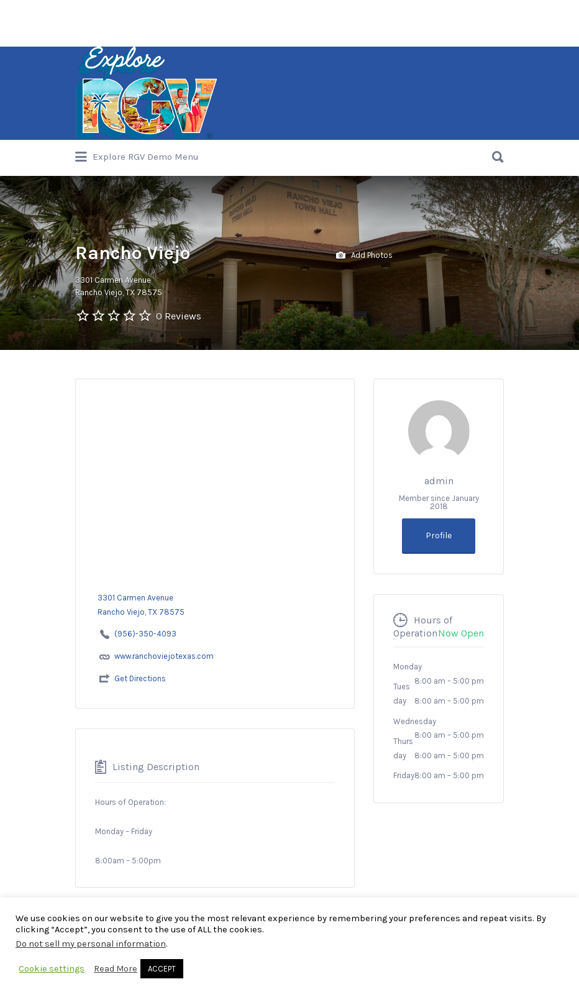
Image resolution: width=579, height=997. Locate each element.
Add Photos (364, 256)
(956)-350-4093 (145, 633)
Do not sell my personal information (91, 944)
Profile (439, 535)
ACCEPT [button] (162, 968)
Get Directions (140, 678)
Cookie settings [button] (51, 968)
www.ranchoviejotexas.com (164, 656)
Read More (115, 968)
